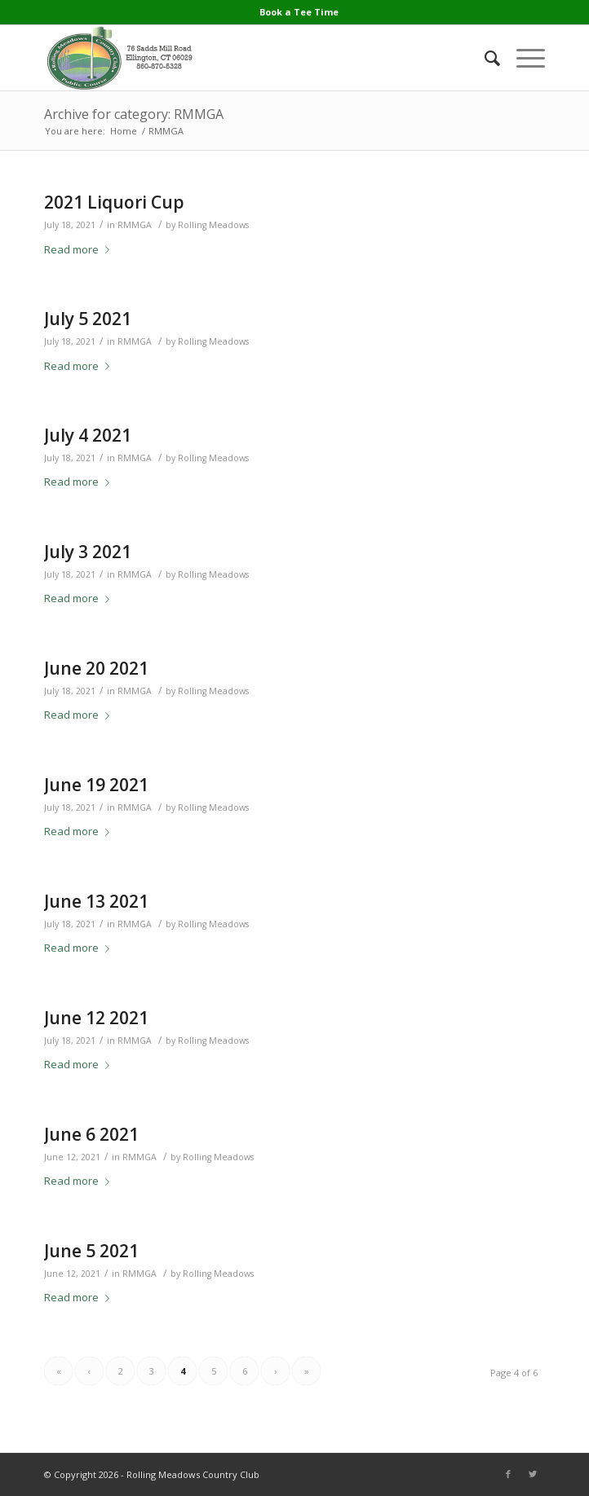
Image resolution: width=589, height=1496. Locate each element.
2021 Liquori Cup (114, 202)
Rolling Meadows (213, 225)
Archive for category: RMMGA (134, 114)
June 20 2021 (96, 668)
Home (123, 131)
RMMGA (134, 225)
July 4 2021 (87, 435)
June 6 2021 (91, 1134)
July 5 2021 (87, 318)
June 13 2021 (96, 901)
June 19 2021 (96, 784)
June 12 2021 (96, 1017)
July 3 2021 (87, 551)
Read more (80, 249)
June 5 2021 (91, 1250)
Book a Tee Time (299, 12)
